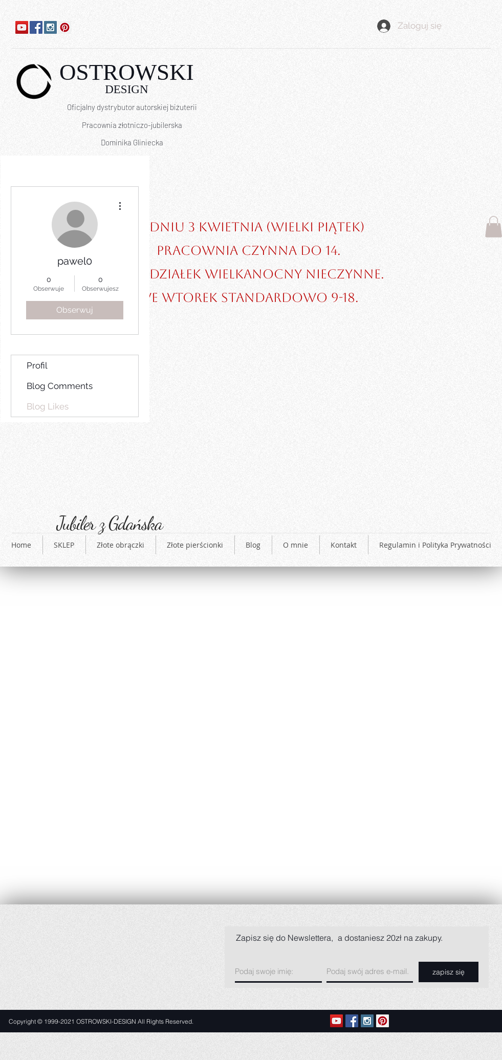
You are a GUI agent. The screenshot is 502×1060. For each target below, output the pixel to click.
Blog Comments (60, 386)
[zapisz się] (448, 972)
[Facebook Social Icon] (36, 27)
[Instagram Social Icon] (50, 27)
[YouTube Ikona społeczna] (21, 27)
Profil (37, 365)
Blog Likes (48, 406)
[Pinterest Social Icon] (64, 27)
